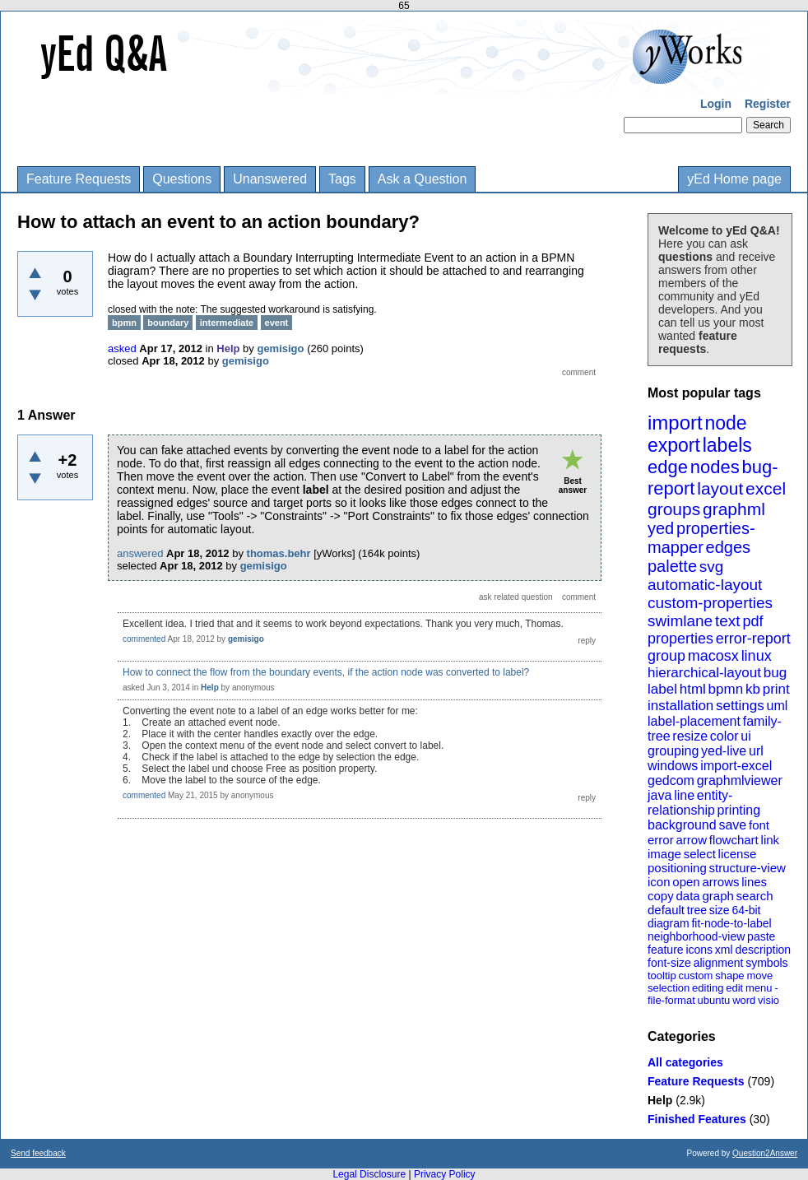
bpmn (726, 689)
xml (724, 949)
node (725, 423)
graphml (734, 508)
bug (775, 673)
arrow (691, 840)
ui (745, 736)
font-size (669, 962)
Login (715, 103)
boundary (167, 323)
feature (666, 949)
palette (672, 566)
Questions (181, 179)
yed (661, 528)
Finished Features (697, 1119)
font (759, 825)
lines (754, 882)
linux (756, 656)
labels (727, 445)
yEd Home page (734, 179)
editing (707, 988)
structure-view (747, 868)
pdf (752, 621)
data (687, 896)
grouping (673, 751)
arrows (720, 882)
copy (661, 896)
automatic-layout (705, 584)
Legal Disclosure (369, 1174)
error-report (753, 638)
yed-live (723, 751)
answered (140, 553)
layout (720, 488)
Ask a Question (422, 179)
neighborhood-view (696, 936)
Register (768, 103)
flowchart (734, 840)
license (737, 854)
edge (668, 467)
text (728, 620)
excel (765, 488)
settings (740, 705)
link (770, 840)
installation (680, 705)
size (719, 910)
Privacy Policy (445, 1174)
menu (759, 988)
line (684, 795)
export (674, 445)
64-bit (745, 910)
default (666, 910)
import (675, 422)
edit (734, 988)
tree (697, 910)
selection (669, 988)
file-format (671, 1000)
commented (144, 638)
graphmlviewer (739, 780)
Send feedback (38, 1153)
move (759, 975)
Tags (342, 179)
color (724, 736)
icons (699, 949)
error (661, 840)
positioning (677, 868)
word (743, 1000)
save (732, 825)
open (685, 882)
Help (660, 1100)
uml (776, 706)
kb (752, 689)
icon (659, 882)
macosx (713, 656)
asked (122, 348)
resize (690, 736)
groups (674, 508)
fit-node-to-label (731, 923)
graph (717, 896)
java (659, 795)
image (664, 854)
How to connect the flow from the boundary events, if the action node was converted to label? (326, 672)
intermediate (226, 323)
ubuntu (714, 1000)
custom (695, 975)
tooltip (662, 975)
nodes (715, 467)
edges (728, 547)
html (693, 689)
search (754, 896)
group (666, 656)
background (682, 825)
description (763, 949)
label (662, 689)
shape (729, 975)
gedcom (671, 780)
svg (711, 566)
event (277, 323)
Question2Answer (764, 1153)
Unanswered (270, 179)
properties (680, 638)
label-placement (694, 721)
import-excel (736, 766)
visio (768, 1000)
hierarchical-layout (704, 673)
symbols (766, 962)
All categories (685, 1062)
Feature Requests (78, 179)
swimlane (680, 620)
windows (673, 766)
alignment (719, 962)
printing (738, 810)
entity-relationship (690, 802)
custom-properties (710, 602)
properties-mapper (701, 537)
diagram (669, 923)
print (776, 689)
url (756, 751)
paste (761, 936)
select (700, 854)
